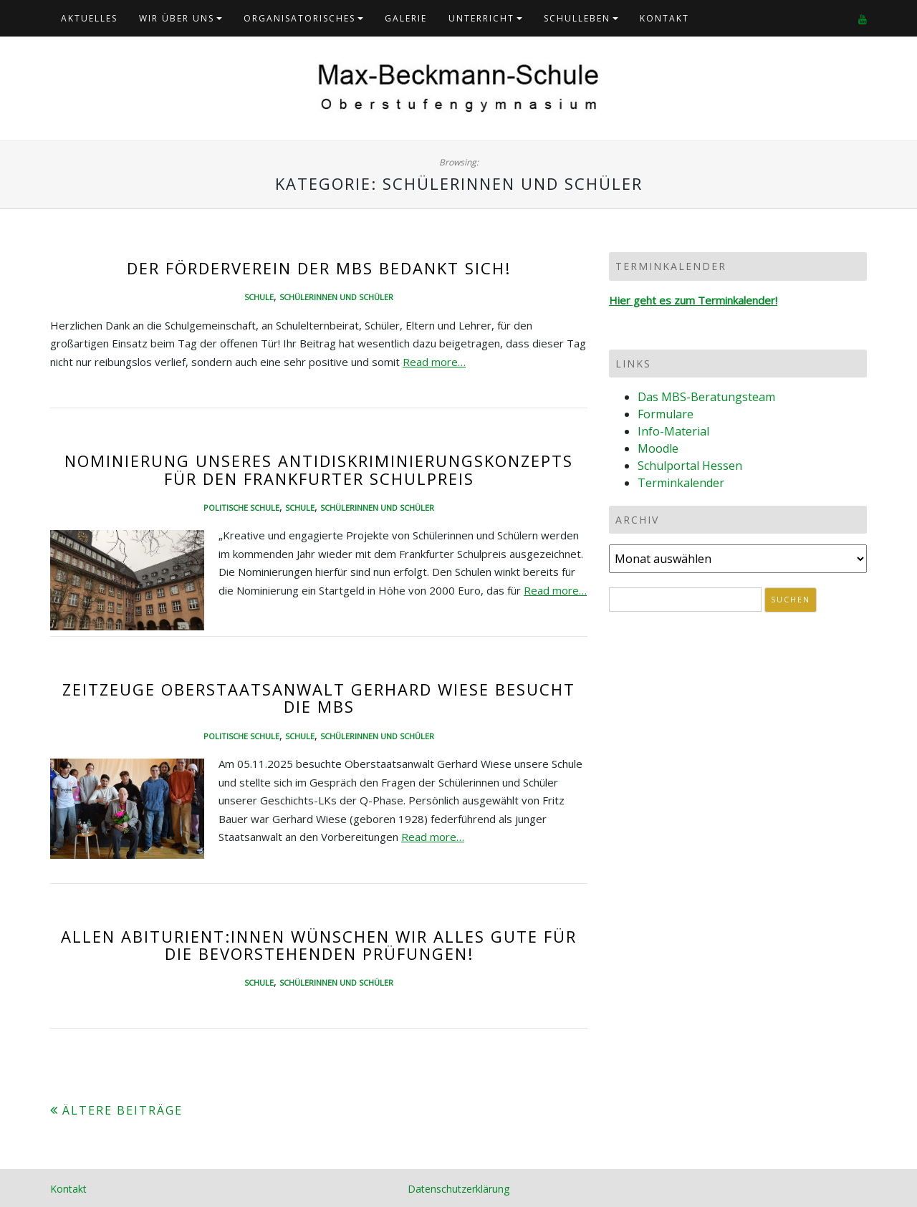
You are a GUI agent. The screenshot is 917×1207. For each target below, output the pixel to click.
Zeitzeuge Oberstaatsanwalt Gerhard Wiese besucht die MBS (318, 697)
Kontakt (664, 18)
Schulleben (577, 18)
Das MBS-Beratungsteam (706, 397)
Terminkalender (681, 483)
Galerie (406, 18)
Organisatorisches (299, 18)
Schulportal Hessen (690, 465)
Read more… (434, 362)
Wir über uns (176, 18)
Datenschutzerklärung (458, 1189)
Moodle (658, 448)
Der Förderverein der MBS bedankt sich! (319, 268)
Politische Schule (241, 507)
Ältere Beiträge (122, 1110)
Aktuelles (89, 18)
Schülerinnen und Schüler (336, 297)
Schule (259, 297)
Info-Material (673, 431)
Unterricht (481, 18)
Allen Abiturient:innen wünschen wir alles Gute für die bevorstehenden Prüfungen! (319, 944)
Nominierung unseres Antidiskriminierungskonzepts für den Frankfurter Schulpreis (318, 469)
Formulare (665, 414)
